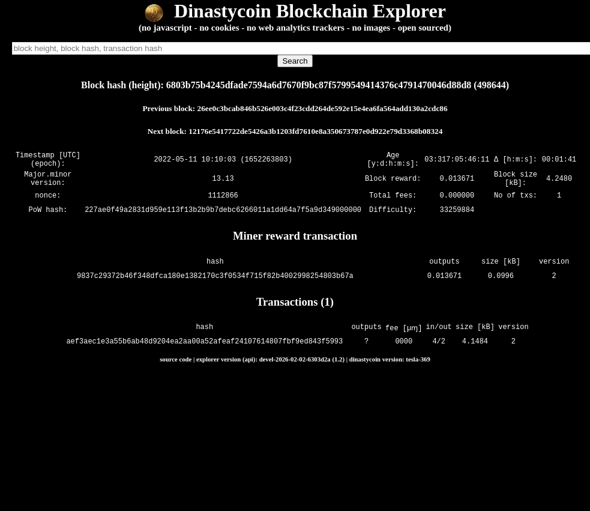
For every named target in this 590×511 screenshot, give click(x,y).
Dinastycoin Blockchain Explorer (295, 11)
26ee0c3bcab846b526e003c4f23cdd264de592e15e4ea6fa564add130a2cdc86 (322, 108)
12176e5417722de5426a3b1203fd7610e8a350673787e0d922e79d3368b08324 (315, 131)
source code (175, 366)
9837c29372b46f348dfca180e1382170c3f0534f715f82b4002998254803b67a (215, 283)
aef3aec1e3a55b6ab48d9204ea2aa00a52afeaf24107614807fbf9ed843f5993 (205, 349)
